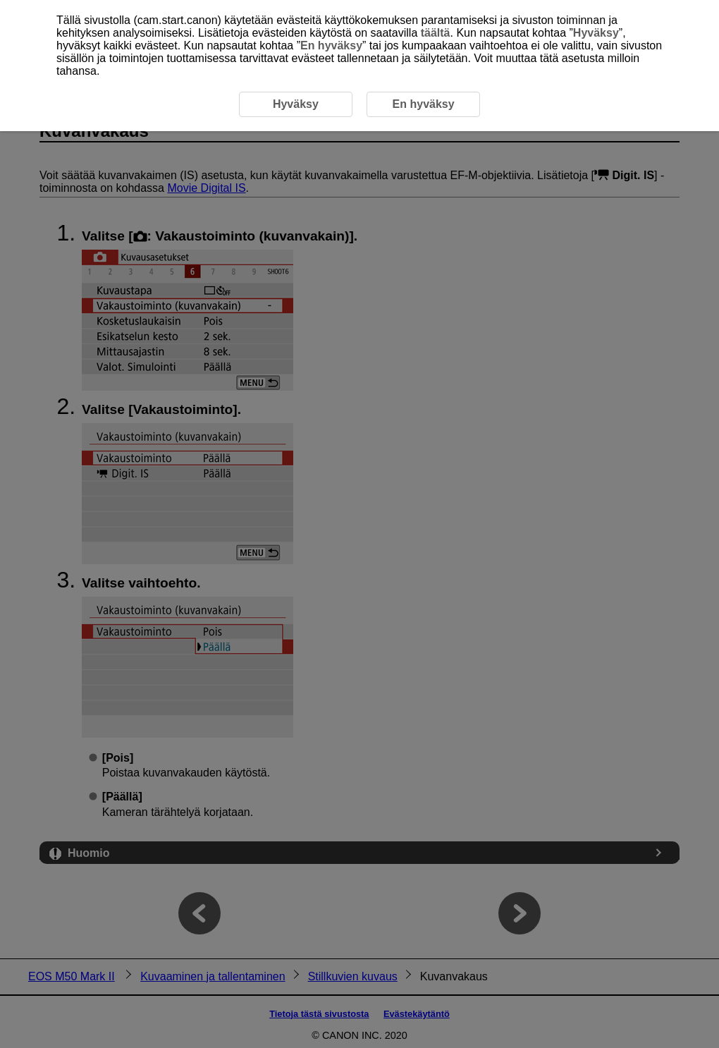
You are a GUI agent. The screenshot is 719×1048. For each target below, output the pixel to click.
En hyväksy (331, 45)
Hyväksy (596, 33)
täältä (435, 33)
